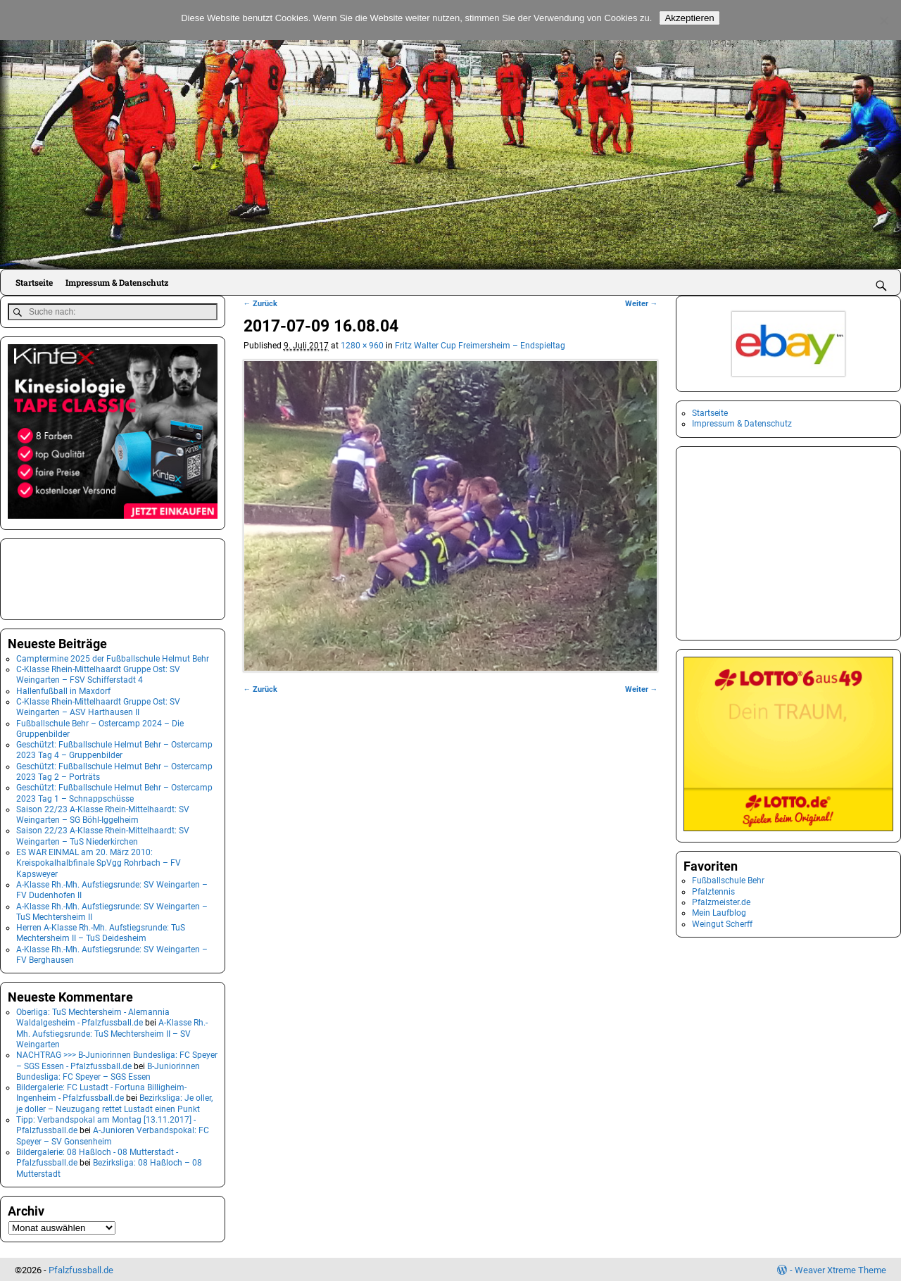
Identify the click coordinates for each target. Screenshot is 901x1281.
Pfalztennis (713, 892)
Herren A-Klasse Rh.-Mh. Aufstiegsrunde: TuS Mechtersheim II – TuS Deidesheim (100, 931)
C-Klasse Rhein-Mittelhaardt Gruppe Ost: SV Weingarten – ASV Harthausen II (98, 705)
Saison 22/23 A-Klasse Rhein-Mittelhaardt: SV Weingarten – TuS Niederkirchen (102, 834)
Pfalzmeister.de (721, 902)
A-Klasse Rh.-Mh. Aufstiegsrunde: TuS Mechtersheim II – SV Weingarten (112, 1032)
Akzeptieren (689, 18)
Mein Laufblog (719, 913)
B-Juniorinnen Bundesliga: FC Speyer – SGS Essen (108, 1069)
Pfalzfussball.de (81, 1268)
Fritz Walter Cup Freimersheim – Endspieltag (480, 346)
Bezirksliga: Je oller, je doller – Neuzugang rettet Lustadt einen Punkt (114, 1102)
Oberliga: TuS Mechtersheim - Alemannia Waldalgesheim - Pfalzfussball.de (93, 1016)
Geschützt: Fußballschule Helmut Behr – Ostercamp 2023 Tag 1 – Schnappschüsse (114, 791)
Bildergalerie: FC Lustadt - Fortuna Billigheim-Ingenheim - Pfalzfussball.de (101, 1091)
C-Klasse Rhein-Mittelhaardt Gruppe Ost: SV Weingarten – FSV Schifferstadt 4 (98, 673)
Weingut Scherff (722, 924)
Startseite (34, 282)
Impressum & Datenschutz (116, 282)
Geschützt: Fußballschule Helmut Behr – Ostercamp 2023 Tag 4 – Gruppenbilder (114, 748)
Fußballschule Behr (728, 880)
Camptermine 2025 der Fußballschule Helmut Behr (112, 657)
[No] (883, 20)
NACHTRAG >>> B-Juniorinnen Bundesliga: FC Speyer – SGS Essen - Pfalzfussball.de (117, 1059)
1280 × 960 (362, 346)
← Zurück (261, 303)
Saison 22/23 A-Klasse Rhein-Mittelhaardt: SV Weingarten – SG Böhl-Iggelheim (102, 813)
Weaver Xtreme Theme (840, 1268)
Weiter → (641, 303)
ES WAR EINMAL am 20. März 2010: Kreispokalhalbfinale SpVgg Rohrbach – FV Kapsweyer (98, 862)
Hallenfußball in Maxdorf (63, 689)
